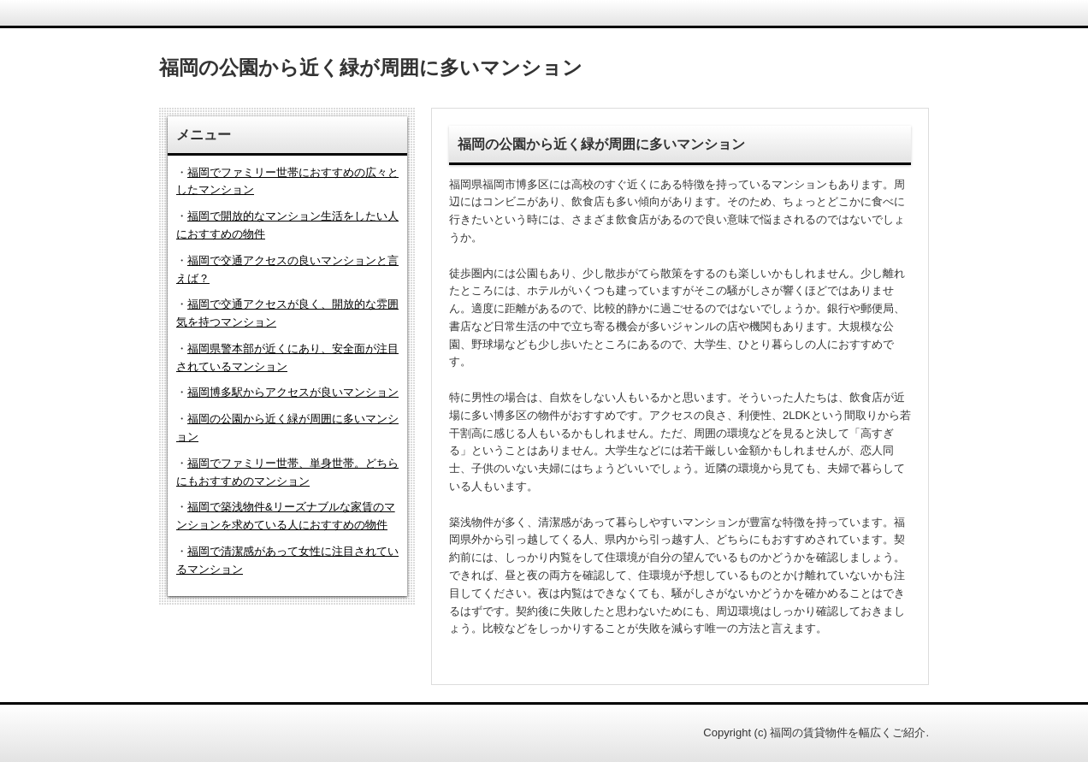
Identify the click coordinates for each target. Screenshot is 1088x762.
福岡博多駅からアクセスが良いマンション (293, 392)
